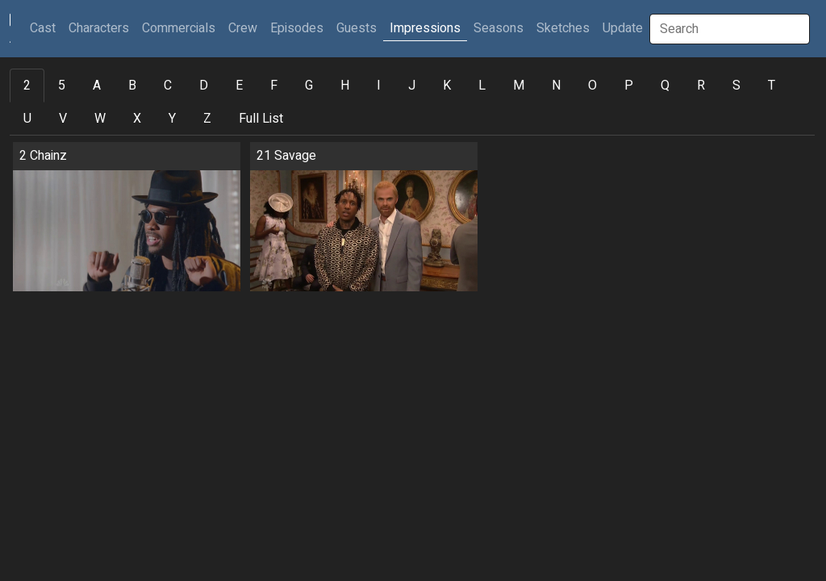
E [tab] (239, 85)
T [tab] (771, 85)
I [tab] (379, 85)
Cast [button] (46, 28)
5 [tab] (61, 85)
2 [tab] (27, 85)
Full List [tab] (261, 118)
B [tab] (132, 85)
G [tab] (309, 85)
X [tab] (137, 118)
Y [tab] (172, 118)
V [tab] (63, 118)
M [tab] (518, 85)
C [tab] (168, 85)
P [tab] (628, 85)
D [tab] (203, 85)
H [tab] (344, 85)
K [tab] (447, 85)
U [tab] (27, 118)
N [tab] (556, 85)
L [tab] (482, 85)
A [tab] (97, 85)
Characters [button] (99, 28)
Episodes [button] (296, 28)
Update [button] (623, 28)
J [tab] (411, 85)
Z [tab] (207, 118)
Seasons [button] (498, 28)
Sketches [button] (563, 28)
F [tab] (273, 85)
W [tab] (100, 118)
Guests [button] (356, 28)
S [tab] (736, 85)
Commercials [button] (178, 28)
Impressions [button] (425, 28)
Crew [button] (242, 28)
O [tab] (592, 85)
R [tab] (701, 85)
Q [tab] (665, 85)
